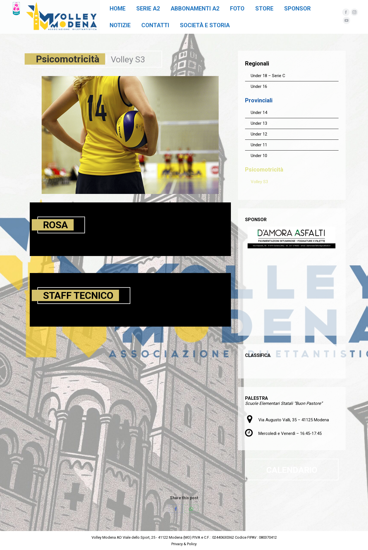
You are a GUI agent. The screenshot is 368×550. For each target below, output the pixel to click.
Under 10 (259, 155)
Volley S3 (259, 181)
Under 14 (259, 112)
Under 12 (259, 134)
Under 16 (259, 86)
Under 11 (259, 144)
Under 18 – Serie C (268, 75)
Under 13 (259, 123)
